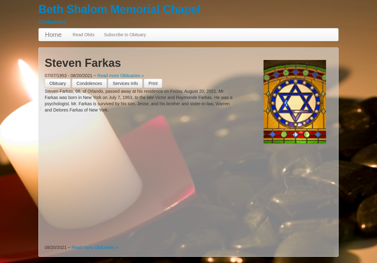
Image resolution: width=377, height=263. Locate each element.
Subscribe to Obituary (125, 34)
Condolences (89, 83)
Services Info (125, 83)
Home (53, 34)
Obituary (57, 83)
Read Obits (83, 34)
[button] (153, 83)
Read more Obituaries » (121, 75)
